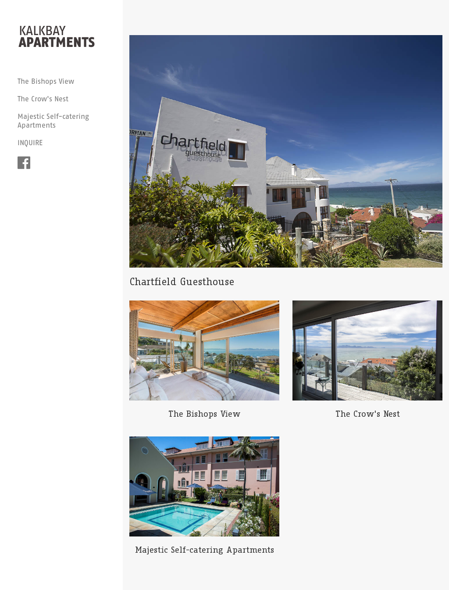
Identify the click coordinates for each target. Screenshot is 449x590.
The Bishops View (46, 81)
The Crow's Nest (43, 99)
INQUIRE (30, 143)
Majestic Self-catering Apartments (53, 120)
